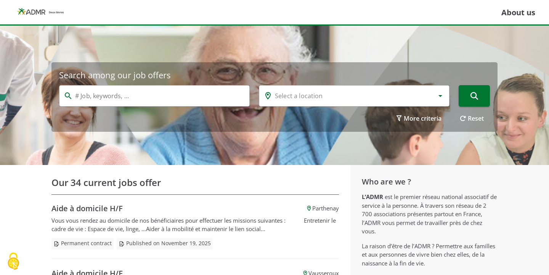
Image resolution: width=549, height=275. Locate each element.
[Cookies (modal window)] (13, 262)
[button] (440, 95)
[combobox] (354, 96)
